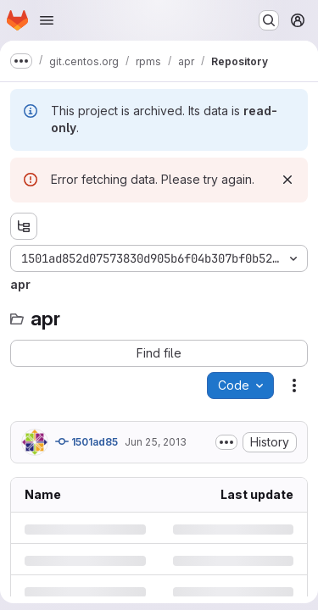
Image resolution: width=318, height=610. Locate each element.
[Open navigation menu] (46, 20)
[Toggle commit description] (226, 442)
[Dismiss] (287, 179)
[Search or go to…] (269, 20)
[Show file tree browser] (23, 226)
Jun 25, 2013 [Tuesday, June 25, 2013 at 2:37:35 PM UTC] (156, 441)
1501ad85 (86, 441)
